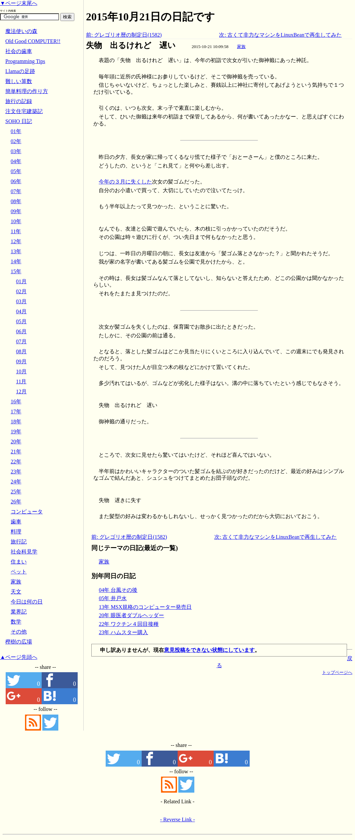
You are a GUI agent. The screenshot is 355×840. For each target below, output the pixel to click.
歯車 (16, 521)
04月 (21, 311)
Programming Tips (25, 61)
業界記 (19, 611)
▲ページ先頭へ (18, 657)
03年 (16, 151)
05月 (21, 321)
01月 (21, 281)
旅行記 (19, 541)
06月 (21, 331)
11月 (21, 381)
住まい (19, 561)
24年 (16, 481)
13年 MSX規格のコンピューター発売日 (145, 607)
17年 (16, 411)
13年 (16, 251)
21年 (16, 451)
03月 (21, 301)
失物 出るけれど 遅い (131, 45)
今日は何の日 (27, 601)
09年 (16, 211)
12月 (21, 391)
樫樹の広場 (18, 642)
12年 (16, 241)
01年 (16, 131)
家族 (241, 46)
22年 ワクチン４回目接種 (129, 624)
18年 (16, 421)
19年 (16, 431)
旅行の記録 (18, 101)
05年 (16, 171)
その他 (19, 632)
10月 (21, 371)
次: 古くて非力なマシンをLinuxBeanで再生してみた (280, 35)
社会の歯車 (18, 51)
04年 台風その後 (118, 590)
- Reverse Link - (177, 819)
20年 (16, 441)
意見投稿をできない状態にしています (209, 650)
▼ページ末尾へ (18, 3)
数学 (16, 621)
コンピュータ (27, 511)
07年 (16, 191)
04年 (16, 161)
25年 (16, 491)
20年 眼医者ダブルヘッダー (131, 615)
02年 (16, 141)
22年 (16, 461)
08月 (21, 351)
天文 (16, 591)
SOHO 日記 (18, 121)
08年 (16, 201)
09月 (21, 361)
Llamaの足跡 (20, 71)
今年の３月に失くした (125, 181)
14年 (16, 261)
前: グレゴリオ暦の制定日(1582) (124, 35)
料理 (16, 531)
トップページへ (337, 672)
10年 (16, 221)
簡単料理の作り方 (26, 91)
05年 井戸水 (113, 598)
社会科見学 (24, 551)
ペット (19, 571)
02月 (21, 291)
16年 (16, 401)
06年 (16, 181)
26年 (16, 501)
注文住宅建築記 (24, 111)
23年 (16, 471)
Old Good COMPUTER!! (32, 41)
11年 (16, 231)
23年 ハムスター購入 (123, 632)
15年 (16, 271)
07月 (21, 341)
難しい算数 (18, 81)
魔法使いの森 (21, 31)
